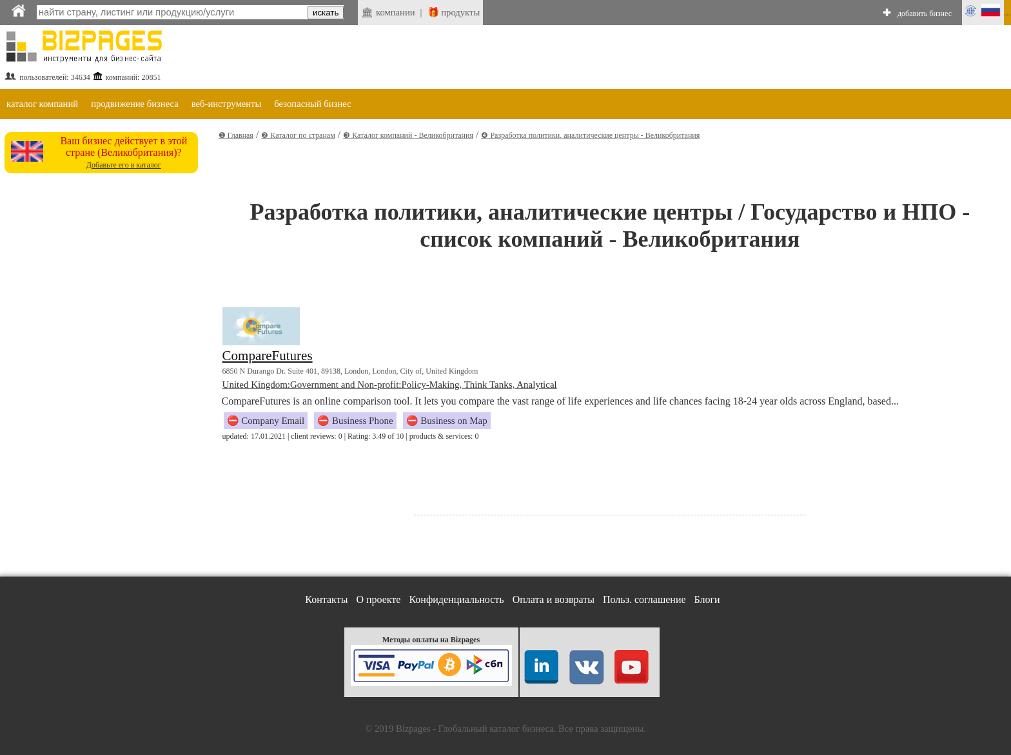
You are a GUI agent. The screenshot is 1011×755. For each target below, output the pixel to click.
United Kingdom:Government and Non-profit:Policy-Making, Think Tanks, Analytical (389, 384)
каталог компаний (42, 104)
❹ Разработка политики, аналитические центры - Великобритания (590, 135)
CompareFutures (267, 355)
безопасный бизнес (312, 104)
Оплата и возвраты (553, 599)
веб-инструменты (226, 104)
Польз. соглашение (644, 599)
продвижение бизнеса (135, 104)
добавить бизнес (925, 13)
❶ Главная (236, 135)
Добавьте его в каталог (123, 164)
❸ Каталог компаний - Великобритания (408, 135)
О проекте (378, 599)
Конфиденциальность (456, 599)
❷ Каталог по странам (298, 135)
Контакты (326, 599)
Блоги (707, 599)
